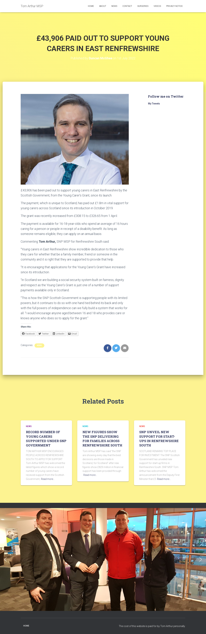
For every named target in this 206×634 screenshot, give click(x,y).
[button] (5, 559)
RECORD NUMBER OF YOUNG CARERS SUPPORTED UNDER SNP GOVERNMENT (46, 438)
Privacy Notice (174, 6)
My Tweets (154, 103)
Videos (157, 6)
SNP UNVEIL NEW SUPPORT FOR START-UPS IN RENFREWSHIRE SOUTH (159, 438)
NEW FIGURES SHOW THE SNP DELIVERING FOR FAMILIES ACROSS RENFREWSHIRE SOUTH (102, 438)
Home (91, 6)
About (102, 6)
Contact (127, 6)
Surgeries (142, 6)
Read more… (48, 479)
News (114, 6)
